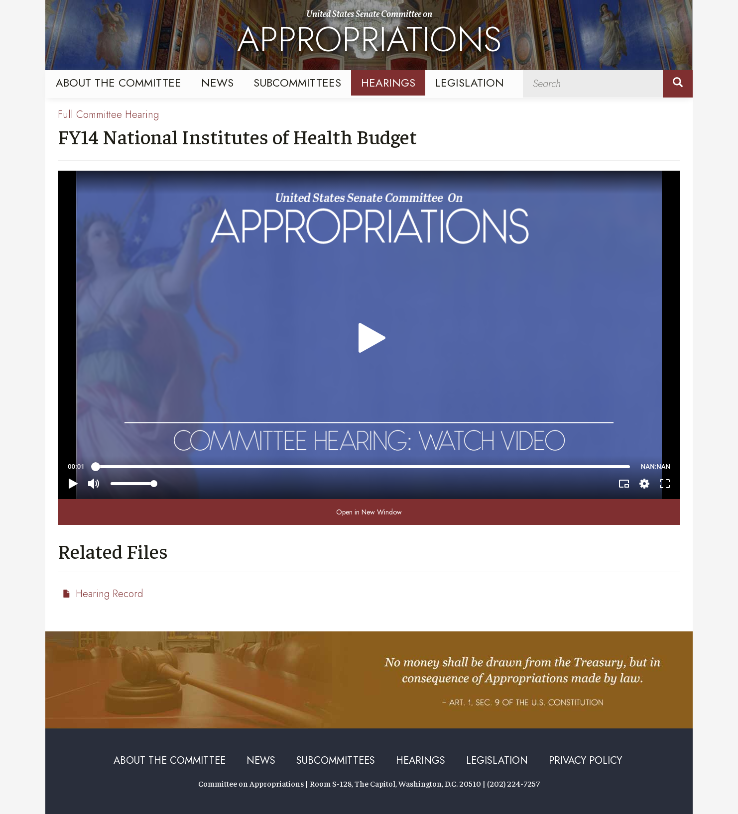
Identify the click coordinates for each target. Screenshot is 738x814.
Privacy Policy (585, 760)
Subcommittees (297, 83)
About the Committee (118, 83)
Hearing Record (109, 594)
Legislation (469, 83)
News (217, 83)
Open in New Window (369, 512)
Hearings (388, 83)
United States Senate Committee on (369, 36)
